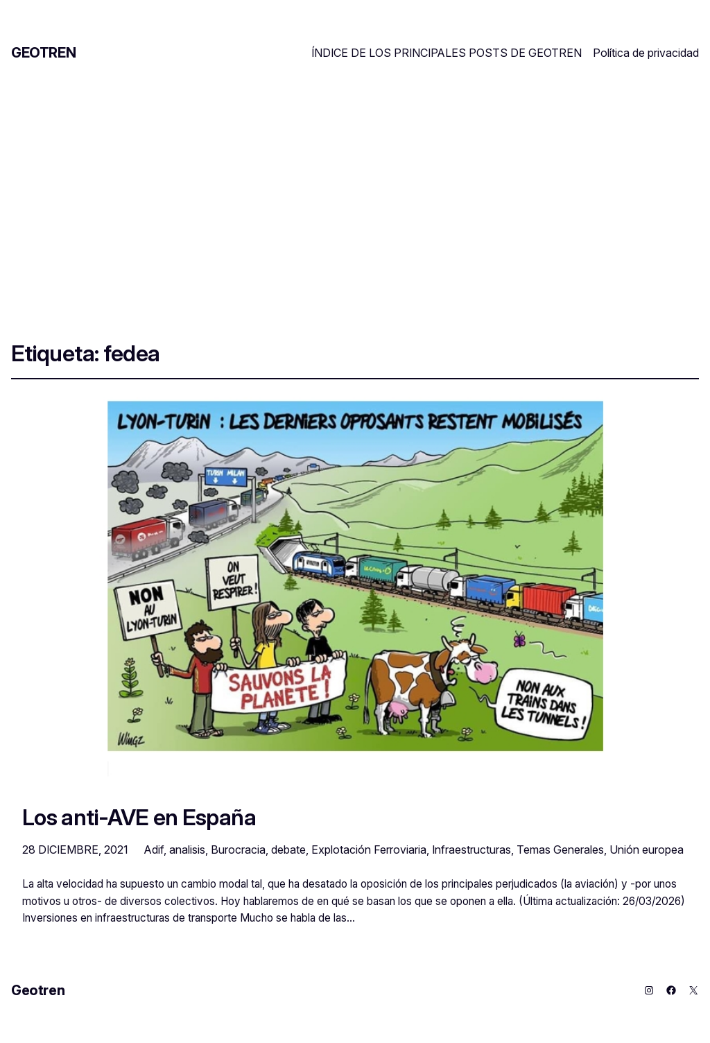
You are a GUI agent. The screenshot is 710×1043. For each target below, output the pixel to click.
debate (288, 849)
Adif (154, 849)
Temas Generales (560, 849)
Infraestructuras (471, 849)
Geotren (43, 52)
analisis (187, 849)
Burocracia (238, 849)
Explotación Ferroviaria (368, 849)
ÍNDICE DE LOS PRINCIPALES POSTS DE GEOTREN (446, 53)
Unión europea (646, 849)
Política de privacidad (646, 53)
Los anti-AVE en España (139, 818)
